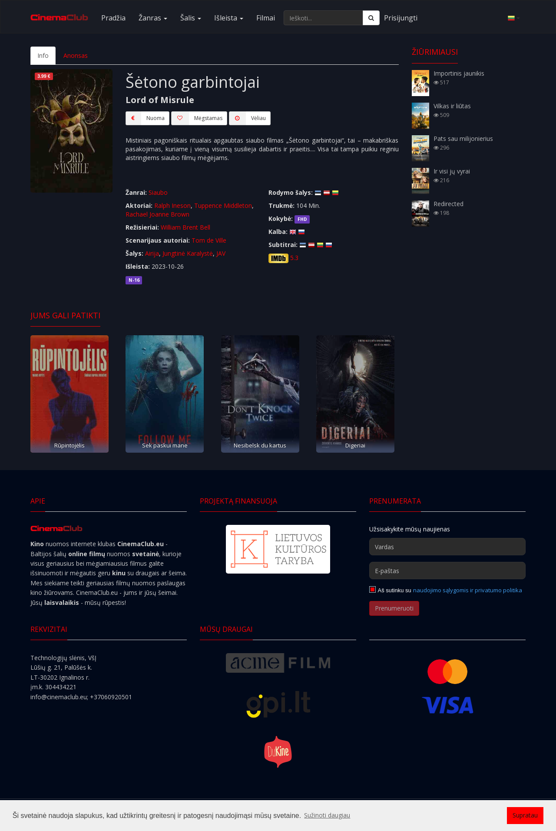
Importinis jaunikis (459, 73)
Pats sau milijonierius (463, 138)
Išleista (228, 18)
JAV (220, 253)
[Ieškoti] (371, 17)
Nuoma (145, 118)
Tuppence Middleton (223, 205)
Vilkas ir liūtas (452, 106)
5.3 (294, 258)
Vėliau (247, 118)
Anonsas (75, 55)
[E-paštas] (447, 570)
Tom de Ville (209, 240)
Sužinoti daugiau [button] (327, 815)
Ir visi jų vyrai (452, 171)
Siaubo (158, 192)
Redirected (448, 204)
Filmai (265, 18)
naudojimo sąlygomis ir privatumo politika (467, 590)
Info (43, 55)
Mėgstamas (196, 118)
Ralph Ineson (172, 205)
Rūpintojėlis (69, 445)
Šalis (190, 18)
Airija (152, 253)
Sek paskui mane (165, 445)
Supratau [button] (525, 815)
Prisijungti (400, 18)
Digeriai (355, 445)
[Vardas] (447, 546)
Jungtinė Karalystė (187, 253)
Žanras (153, 18)
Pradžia (113, 18)
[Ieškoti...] (323, 17)
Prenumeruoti (394, 608)
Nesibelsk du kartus (260, 445)
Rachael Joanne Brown (157, 214)
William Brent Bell (185, 227)
